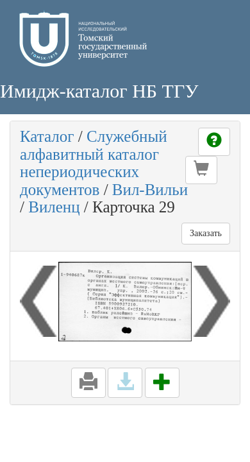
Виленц (53, 207)
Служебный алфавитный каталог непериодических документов (93, 163)
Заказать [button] (206, 233)
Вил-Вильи (150, 189)
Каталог (47, 136)
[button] (201, 170)
